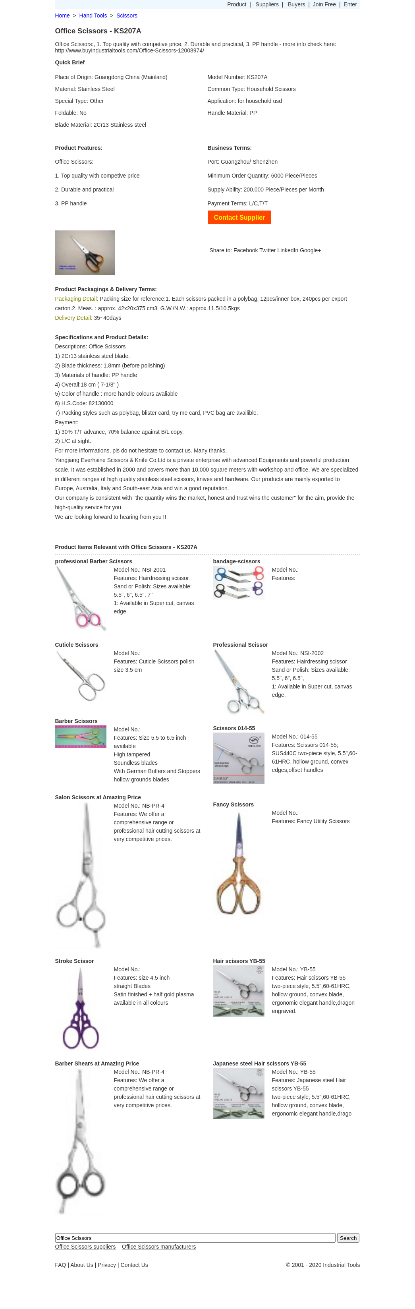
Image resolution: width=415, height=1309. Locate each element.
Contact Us (134, 1265)
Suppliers (267, 4)
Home (62, 15)
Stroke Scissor (74, 961)
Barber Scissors (76, 721)
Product (236, 4)
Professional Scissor (240, 645)
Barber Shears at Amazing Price (97, 1063)
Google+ (310, 250)
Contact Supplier (239, 217)
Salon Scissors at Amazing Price (98, 797)
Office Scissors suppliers (85, 1246)
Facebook (246, 250)
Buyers (296, 4)
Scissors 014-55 (234, 728)
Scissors (126, 15)
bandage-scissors (237, 561)
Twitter (267, 250)
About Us (81, 1265)
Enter (350, 4)
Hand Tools (93, 15)
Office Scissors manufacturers (159, 1246)
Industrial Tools (341, 1265)
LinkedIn (287, 250)
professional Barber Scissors (94, 561)
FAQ (60, 1265)
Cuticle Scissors (76, 645)
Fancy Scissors (233, 804)
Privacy (107, 1265)
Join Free (324, 4)
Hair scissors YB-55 (239, 961)
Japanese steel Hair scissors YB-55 (260, 1063)
